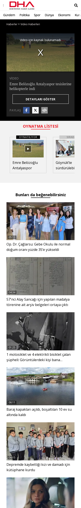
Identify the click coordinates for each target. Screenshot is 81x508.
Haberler (11, 24)
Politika (24, 15)
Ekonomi (64, 15)
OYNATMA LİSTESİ (40, 126)
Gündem (9, 15)
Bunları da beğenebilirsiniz (40, 194)
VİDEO (14, 78)
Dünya (49, 15)
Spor (37, 15)
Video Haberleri (30, 24)
